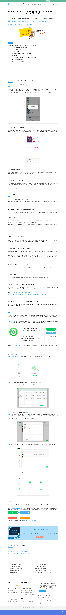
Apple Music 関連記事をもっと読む (30, 520)
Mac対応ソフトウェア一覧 (12, 601)
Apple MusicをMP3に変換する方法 (26, 585)
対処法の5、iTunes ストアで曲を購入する (19, 67)
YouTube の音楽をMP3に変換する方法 (27, 594)
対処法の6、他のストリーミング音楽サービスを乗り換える (21, 69)
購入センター (31, 601)
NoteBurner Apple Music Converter (33, 307)
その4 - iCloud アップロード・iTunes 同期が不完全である (21, 53)
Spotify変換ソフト (11, 590)
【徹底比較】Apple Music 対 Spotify (40, 568)
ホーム (27, 4)
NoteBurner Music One (13, 585)
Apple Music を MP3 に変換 (14, 570)
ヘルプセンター (23, 601)
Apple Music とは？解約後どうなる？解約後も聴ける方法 (20, 292)
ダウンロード (46, 4)
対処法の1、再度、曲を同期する (17, 59)
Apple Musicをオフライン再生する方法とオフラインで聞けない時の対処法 (20, 24)
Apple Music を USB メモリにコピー (40, 564)
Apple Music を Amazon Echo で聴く (16, 568)
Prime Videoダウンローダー (12, 597)
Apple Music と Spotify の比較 (44, 294)
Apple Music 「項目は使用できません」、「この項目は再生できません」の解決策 (23, 57)
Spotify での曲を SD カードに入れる (40, 570)
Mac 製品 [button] (39, 4)
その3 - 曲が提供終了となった (17, 51)
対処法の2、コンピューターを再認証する (19, 61)
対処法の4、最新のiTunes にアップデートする (19, 65)
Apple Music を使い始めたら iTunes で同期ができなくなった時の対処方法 (20, 553)
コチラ (28, 412)
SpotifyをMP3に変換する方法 (26, 588)
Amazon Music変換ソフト (12, 588)
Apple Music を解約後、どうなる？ (15, 564)
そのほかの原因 (14, 55)
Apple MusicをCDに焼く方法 (25, 586)
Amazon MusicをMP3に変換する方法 (27, 590)
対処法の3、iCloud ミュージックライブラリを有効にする (21, 63)
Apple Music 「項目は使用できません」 (23, 6)
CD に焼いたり (29, 317)
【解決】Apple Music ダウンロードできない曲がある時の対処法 (18, 551)
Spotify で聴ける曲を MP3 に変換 (40, 566)
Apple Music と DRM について (15, 572)
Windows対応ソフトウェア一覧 (13, 599)
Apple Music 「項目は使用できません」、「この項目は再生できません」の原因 (23, 45)
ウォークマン (28, 316)
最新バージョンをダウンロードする (44, 597)
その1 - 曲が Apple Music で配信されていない (19, 47)
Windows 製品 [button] (33, 4)
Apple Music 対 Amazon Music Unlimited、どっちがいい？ (17, 294)
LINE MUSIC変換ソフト (12, 594)
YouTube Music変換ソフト (12, 592)
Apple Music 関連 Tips (12, 6)
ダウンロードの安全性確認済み (51, 336)
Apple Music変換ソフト (12, 586)
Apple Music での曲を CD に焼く (15, 566)
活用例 (57, 4)
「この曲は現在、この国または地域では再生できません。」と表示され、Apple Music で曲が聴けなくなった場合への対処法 (28, 21)
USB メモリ (21, 317)
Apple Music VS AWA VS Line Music (33, 294)
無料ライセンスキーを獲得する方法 (44, 595)
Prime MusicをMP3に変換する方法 (26, 592)
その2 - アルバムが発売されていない (18, 49)
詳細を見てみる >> (40, 536)
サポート (52, 4)
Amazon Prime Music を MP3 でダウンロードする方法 (43, 572)
